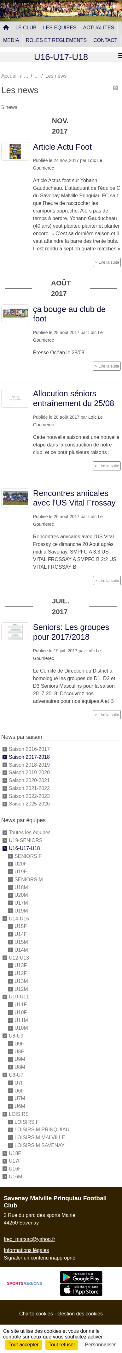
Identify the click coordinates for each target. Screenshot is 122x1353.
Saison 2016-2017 (29, 749)
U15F (21, 926)
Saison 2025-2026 (29, 803)
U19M (21, 910)
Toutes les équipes (30, 832)
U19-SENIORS (26, 840)
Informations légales (26, 1250)
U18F (15, 1153)
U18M (21, 887)
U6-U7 (16, 1075)
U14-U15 (19, 918)
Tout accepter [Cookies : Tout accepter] (24, 1344)
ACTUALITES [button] (98, 27)
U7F (19, 1083)
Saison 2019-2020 (29, 772)
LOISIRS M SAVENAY (40, 1145)
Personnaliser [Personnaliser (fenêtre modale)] (100, 1344)
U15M (21, 942)
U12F (21, 973)
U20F (21, 863)
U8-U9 (16, 1036)
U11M (21, 1020)
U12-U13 (19, 957)
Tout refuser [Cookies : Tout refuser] (62, 1344)
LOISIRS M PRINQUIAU (42, 1129)
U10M (21, 1028)
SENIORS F (28, 856)
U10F (21, 1012)
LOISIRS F (27, 1121)
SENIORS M (29, 879)
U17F (15, 1161)
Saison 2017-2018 (29, 757)
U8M (20, 1067)
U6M (20, 1106)
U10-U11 (19, 996)
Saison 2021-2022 (29, 788)
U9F (19, 1043)
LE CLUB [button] (26, 27)
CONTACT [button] (105, 40)
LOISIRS (19, 1114)
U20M (21, 895)
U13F (21, 965)
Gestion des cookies (80, 1313)
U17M (21, 903)
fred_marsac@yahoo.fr (29, 1239)
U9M (20, 1059)
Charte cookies (36, 1313)
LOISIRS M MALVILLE (40, 1137)
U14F (21, 934)
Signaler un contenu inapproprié (39, 1257)
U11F (21, 1004)
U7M (20, 1098)
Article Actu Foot (62, 146)
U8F (19, 1051)
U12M (21, 988)
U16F (15, 1168)
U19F (21, 871)
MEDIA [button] (11, 40)
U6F (19, 1090)
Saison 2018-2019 (29, 764)
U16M (15, 1176)
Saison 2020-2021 (29, 780)
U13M (21, 981)
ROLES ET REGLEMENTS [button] (56, 40)
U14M (21, 950)
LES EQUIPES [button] (60, 27)
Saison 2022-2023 (29, 796)
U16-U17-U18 (24, 848)
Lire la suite (109, 262)
